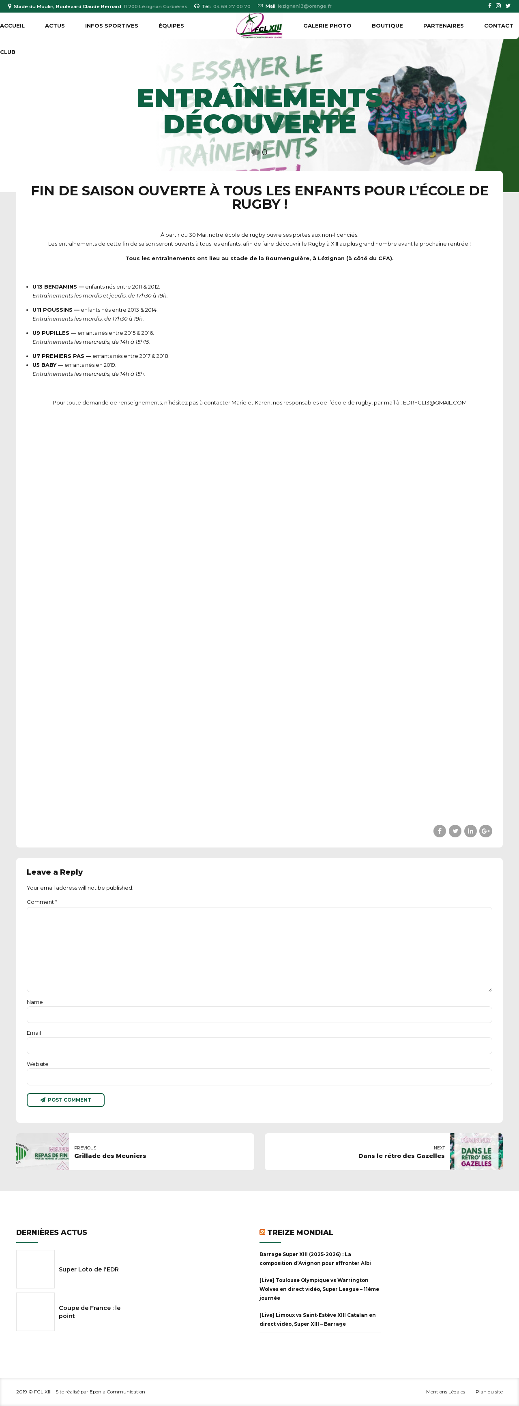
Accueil (12, 25)
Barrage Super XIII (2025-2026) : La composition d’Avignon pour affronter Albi (315, 1259)
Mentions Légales (445, 1392)
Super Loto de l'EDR (89, 1269)
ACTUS (55, 25)
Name (35, 1002)
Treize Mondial (300, 1232)
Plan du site (489, 1392)
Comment (42, 902)
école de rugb (243, 234)
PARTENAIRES (443, 25)
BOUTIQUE (387, 25)
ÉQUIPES (171, 25)
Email (34, 1032)
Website (38, 1064)
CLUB (7, 52)
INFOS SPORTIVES (111, 25)
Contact (498, 25)
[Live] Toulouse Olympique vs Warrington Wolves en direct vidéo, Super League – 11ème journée (319, 1289)
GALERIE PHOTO (327, 25)
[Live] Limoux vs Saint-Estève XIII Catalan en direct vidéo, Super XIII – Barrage (318, 1319)
